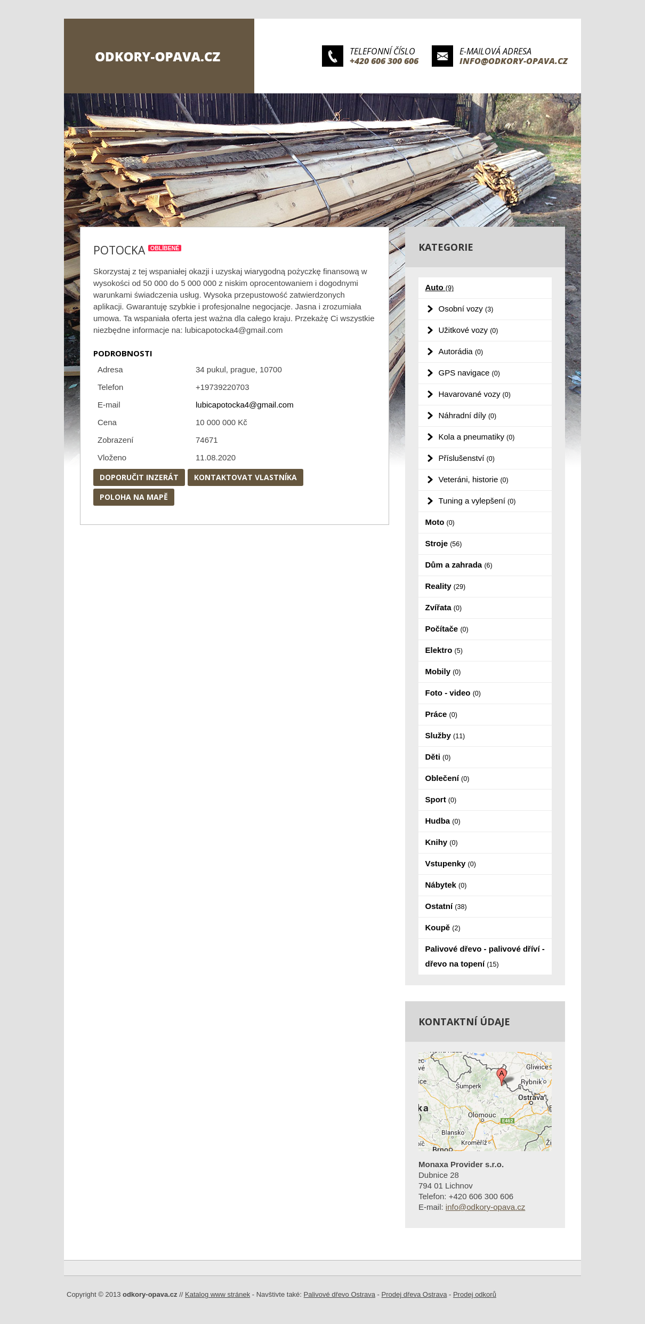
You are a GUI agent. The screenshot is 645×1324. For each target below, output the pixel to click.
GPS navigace (469, 372)
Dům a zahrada (459, 564)
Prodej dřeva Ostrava (414, 1294)
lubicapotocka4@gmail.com (245, 404)
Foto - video (453, 692)
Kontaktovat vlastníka (245, 477)
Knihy (441, 842)
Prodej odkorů (474, 1294)
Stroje (443, 543)
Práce (441, 714)
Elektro (444, 650)
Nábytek (446, 884)
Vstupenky (450, 863)
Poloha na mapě (134, 497)
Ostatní (446, 906)
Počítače (447, 628)
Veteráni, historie (474, 479)
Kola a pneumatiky (477, 436)
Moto (440, 522)
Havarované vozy (475, 393)
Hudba (443, 820)
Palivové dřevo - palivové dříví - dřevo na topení (485, 956)
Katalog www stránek (217, 1294)
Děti (438, 756)
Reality (445, 586)
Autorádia (461, 351)
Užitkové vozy (468, 329)
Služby (445, 735)
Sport (441, 799)
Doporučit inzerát (139, 477)
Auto (439, 287)
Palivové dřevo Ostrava (339, 1294)
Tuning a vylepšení (477, 500)
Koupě (443, 927)
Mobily (443, 671)
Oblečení (447, 778)
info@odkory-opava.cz (513, 61)
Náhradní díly (468, 415)
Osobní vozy (466, 308)
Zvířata (443, 607)
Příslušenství (467, 457)
